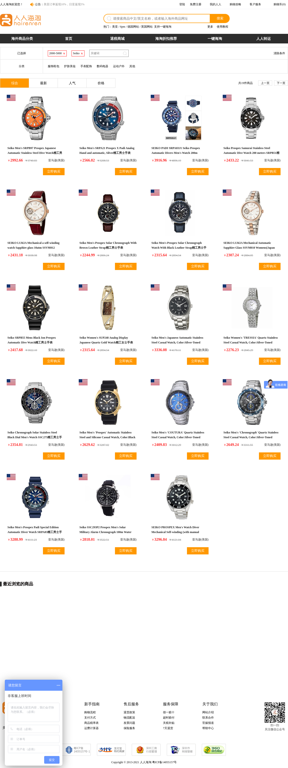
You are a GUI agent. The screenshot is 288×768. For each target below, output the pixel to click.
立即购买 (53, 171)
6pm (122, 26)
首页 (68, 39)
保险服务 (129, 728)
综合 (14, 83)
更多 (210, 26)
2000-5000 (55, 53)
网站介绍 (208, 712)
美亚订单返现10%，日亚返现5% (64, 4)
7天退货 (168, 728)
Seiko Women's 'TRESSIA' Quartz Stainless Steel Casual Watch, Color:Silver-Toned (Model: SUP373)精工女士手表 (250, 342)
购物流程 (90, 712)
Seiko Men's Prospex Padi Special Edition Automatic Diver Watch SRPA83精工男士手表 (34, 532)
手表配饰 (86, 66)
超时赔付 (168, 717)
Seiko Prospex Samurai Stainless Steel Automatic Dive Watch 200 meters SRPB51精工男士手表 (251, 152)
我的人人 (215, 4)
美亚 (115, 26)
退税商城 (117, 39)
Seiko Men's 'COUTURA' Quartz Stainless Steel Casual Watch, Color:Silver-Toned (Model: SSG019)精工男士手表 (177, 437)
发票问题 (129, 723)
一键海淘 (215, 39)
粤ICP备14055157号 (164, 762)
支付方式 (90, 717)
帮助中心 (208, 728)
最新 (43, 83)
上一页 (265, 83)
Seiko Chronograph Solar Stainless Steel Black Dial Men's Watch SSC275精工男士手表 (34, 437)
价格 (101, 83)
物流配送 (129, 717)
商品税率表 (91, 723)
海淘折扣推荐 (166, 39)
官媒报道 (208, 723)
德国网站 (133, 26)
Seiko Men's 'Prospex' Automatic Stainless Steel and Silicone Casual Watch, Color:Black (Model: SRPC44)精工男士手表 (107, 437)
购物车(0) (280, 4)
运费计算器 (91, 728)
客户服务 (255, 4)
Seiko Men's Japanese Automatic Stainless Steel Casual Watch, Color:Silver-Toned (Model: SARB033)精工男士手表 (177, 342)
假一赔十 (168, 712)
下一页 (281, 83)
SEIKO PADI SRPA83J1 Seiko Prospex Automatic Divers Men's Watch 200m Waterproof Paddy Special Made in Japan (177, 152)
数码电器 (102, 66)
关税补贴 (168, 723)
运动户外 (119, 66)
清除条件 (279, 53)
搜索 (220, 18)
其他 (132, 66)
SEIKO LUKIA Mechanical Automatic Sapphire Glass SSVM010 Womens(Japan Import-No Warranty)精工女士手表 (249, 247)
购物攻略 (235, 4)
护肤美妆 (70, 66)
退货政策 (129, 712)
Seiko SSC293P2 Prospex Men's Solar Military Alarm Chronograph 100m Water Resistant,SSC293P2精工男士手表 (105, 532)
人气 (72, 83)
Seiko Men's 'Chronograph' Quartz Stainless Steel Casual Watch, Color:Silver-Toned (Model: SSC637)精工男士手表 (250, 437)
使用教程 (222, 26)
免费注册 (195, 4)
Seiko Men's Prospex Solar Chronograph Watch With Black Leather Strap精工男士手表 (178, 247)
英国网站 (147, 26)
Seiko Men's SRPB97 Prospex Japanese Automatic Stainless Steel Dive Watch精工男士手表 (34, 152)
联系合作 (208, 717)
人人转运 (263, 39)
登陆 (182, 4)
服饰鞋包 (53, 66)
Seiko (76, 53)
